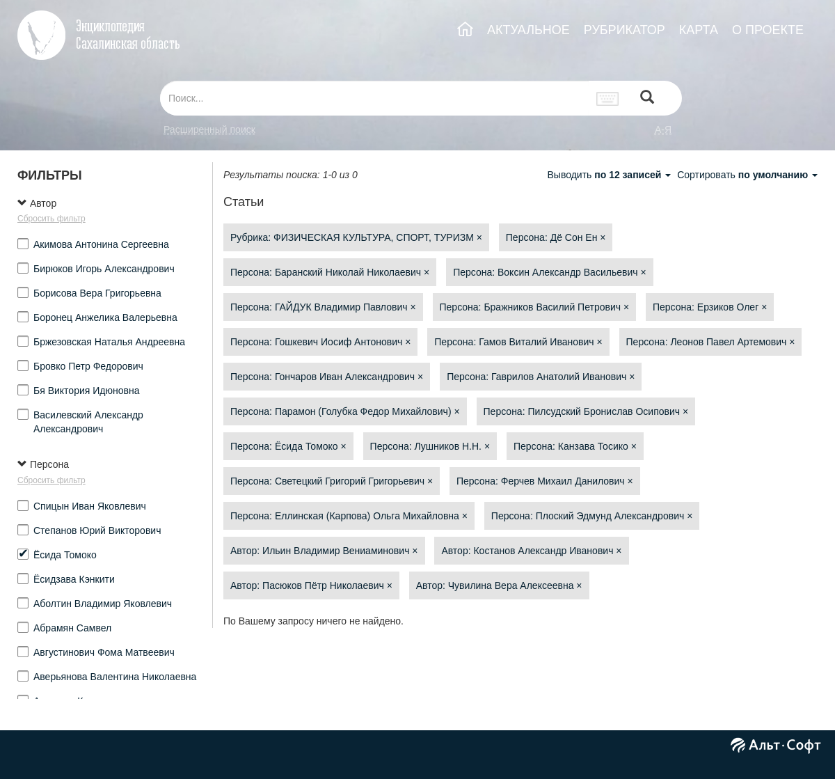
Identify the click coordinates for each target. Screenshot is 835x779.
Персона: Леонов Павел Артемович (710, 341)
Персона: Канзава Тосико (575, 446)
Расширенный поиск (209, 129)
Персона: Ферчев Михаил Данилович (544, 481)
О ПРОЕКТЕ (768, 30)
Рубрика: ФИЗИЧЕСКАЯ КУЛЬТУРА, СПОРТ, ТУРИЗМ (356, 237)
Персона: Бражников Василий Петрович (535, 307)
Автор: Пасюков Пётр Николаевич (311, 585)
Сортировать (747, 174)
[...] (374, 98)
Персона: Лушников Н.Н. (430, 446)
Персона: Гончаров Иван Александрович (326, 376)
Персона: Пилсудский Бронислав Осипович (586, 411)
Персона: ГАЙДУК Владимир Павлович (323, 307)
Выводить (610, 174)
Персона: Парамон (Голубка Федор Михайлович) (345, 411)
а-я (663, 129)
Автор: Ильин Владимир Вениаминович (324, 550)
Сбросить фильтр (51, 218)
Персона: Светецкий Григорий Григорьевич (331, 481)
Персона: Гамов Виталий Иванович (518, 341)
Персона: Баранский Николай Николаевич (329, 272)
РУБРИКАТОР (624, 30)
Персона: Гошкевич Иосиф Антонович (320, 341)
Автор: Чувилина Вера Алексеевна (499, 585)
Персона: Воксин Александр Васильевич (549, 272)
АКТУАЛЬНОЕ (528, 30)
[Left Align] (647, 98)
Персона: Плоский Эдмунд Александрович (592, 515)
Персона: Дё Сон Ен (556, 237)
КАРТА (698, 30)
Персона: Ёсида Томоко (288, 446)
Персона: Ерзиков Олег (710, 307)
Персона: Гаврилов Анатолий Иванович (541, 376)
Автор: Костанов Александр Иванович (531, 550)
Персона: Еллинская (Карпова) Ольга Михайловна (349, 515)
